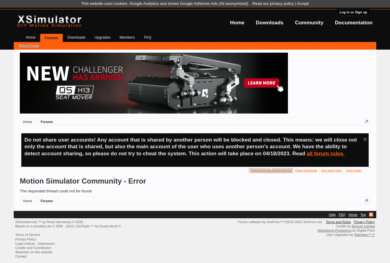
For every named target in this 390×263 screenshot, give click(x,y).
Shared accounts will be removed (271, 170)
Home (237, 23)
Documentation (354, 23)
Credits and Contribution (33, 248)
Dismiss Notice (365, 139)
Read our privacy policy (273, 3)
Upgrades (102, 37)
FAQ (147, 37)
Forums (51, 38)
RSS (371, 214)
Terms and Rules (338, 222)
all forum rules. (325, 153)
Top (363, 214)
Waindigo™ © (364, 235)
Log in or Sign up (353, 12)
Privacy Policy (364, 222)
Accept (303, 3)
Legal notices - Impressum (35, 243)
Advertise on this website (33, 252)
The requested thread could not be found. (56, 191)
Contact (21, 256)
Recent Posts (29, 45)
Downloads (270, 23)
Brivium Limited (363, 226)
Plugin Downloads (306, 170)
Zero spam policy (331, 170)
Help (332, 214)
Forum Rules (354, 170)
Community (309, 23)
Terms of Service (27, 235)
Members (127, 37)
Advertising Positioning (334, 230)
